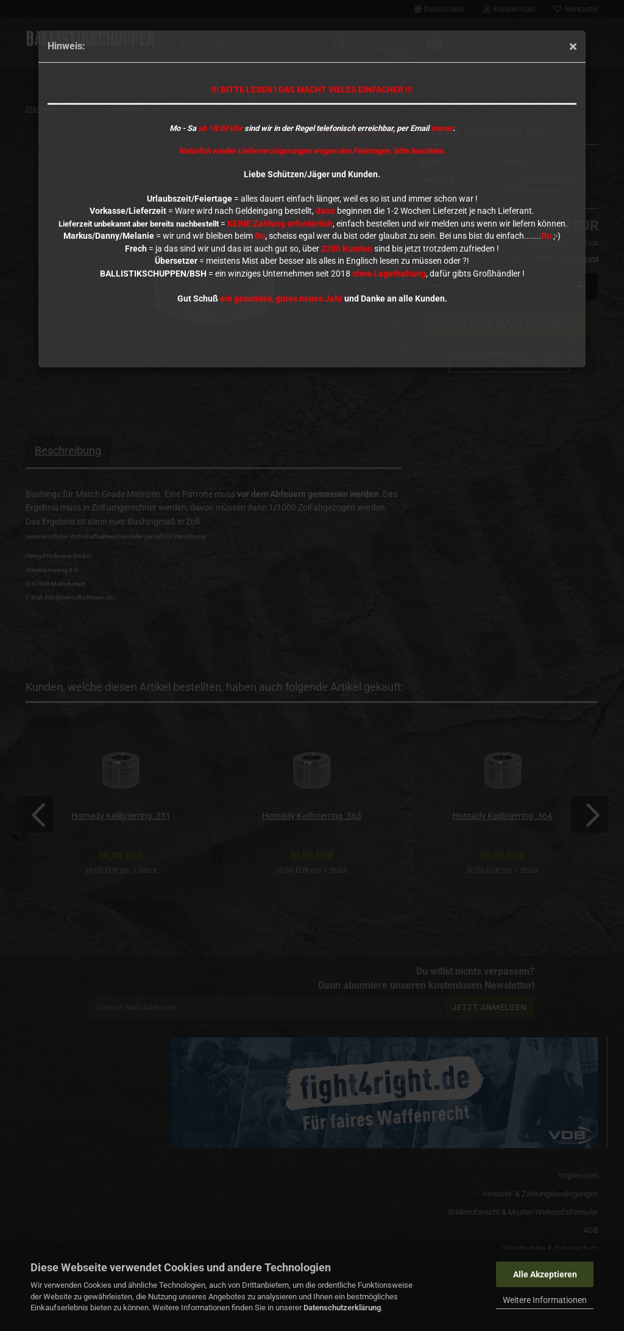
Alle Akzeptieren (545, 1274)
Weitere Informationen (545, 1300)
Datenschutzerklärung (342, 1307)
